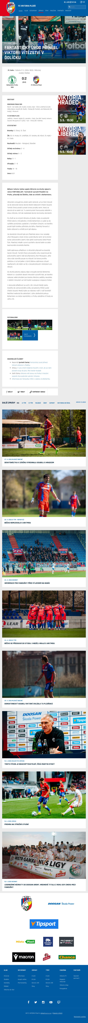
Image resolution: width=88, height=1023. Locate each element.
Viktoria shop (64, 985)
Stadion (6, 979)
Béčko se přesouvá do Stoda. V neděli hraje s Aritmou (29, 643)
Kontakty (7, 983)
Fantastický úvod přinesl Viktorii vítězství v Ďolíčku (31, 52)
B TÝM (31, 403)
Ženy (45, 403)
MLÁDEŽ (38, 403)
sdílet (9, 392)
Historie (6, 976)
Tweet (21, 392)
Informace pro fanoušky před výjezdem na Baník (27, 583)
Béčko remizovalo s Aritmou (17, 522)
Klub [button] (26, 11)
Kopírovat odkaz (37, 392)
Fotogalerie (63, 989)
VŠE (18, 403)
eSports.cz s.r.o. (46, 1013)
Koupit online (22, 979)
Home (21, 11)
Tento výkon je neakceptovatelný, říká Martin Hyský (29, 764)
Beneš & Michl (57, 1013)
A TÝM (24, 403)
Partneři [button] (61, 11)
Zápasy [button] (41, 11)
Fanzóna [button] (53, 11)
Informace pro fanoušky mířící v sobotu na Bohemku (31, 379)
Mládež (6, 986)
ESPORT (52, 403)
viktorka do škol (63, 403)
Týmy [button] (46, 11)
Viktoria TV (63, 976)
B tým (34, 979)
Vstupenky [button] (33, 11)
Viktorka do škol (9, 990)
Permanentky (22, 983)
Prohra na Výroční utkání (16, 824)
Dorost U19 (35, 983)
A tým (34, 976)
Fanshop (68, 11)
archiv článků (81, 402)
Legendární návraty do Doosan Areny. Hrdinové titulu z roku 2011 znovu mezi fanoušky (40, 886)
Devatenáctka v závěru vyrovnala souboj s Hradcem (29, 462)
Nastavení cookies (80, 1017)
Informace (21, 976)
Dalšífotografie (28, 335)
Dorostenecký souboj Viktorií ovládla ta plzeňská (28, 703)
